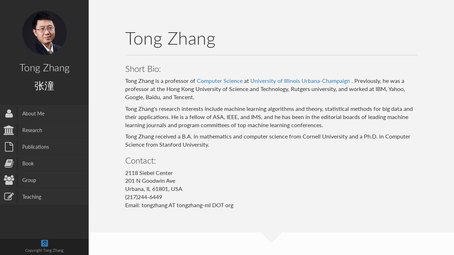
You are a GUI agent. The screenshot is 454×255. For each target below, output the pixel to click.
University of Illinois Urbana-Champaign (300, 80)
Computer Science (220, 80)
